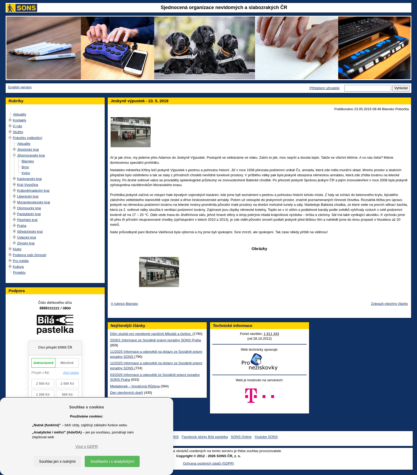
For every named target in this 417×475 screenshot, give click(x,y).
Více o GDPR (86, 446)
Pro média (21, 261)
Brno (25, 167)
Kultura (18, 267)
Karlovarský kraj (29, 179)
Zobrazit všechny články (389, 304)
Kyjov (26, 173)
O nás (17, 126)
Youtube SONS (266, 437)
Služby (18, 132)
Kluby (17, 249)
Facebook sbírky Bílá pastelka (205, 437)
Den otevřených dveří (126, 393)
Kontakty (19, 120)
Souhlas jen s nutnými (57, 461)
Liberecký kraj (27, 196)
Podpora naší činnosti (29, 255)
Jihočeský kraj (28, 149)
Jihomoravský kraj (31, 155)
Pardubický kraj (29, 214)
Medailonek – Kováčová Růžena (135, 386)
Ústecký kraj (26, 237)
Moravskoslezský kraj (33, 202)
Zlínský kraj (26, 243)
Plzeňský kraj (27, 220)
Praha (21, 226)
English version (20, 87)
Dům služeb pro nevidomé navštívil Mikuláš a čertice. (151, 334)
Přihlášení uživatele (324, 88)
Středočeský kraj (30, 232)
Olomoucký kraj (29, 208)
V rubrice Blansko (124, 304)
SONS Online (241, 437)
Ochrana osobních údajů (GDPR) (208, 463)
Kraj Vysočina (27, 185)
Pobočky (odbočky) (27, 138)
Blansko (28, 161)
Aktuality (19, 114)
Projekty (19, 273)
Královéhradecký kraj (33, 191)
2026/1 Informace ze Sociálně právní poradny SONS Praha (155, 340)
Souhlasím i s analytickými (112, 461)
